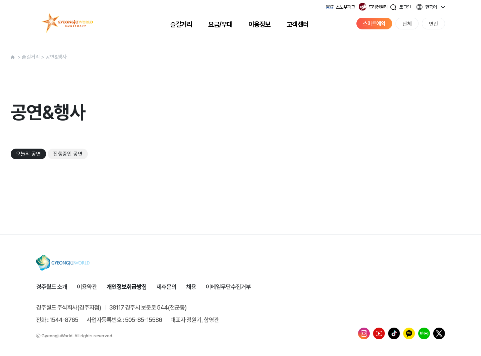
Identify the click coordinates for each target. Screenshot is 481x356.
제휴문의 (166, 286)
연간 (433, 24)
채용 (191, 286)
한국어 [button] (431, 7)
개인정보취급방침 (127, 286)
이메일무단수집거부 (228, 286)
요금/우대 (220, 24)
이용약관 (87, 286)
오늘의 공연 (28, 154)
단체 (407, 24)
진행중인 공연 (68, 154)
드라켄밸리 (378, 7)
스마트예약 (374, 23)
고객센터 (298, 24)
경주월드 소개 (51, 286)
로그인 (405, 7)
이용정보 (260, 24)
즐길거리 (181, 24)
